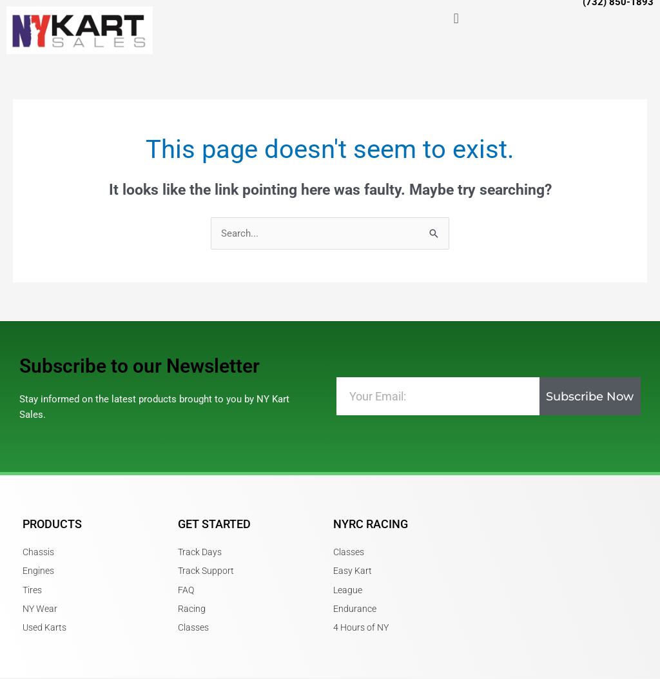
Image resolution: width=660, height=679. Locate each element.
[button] (456, 18)
